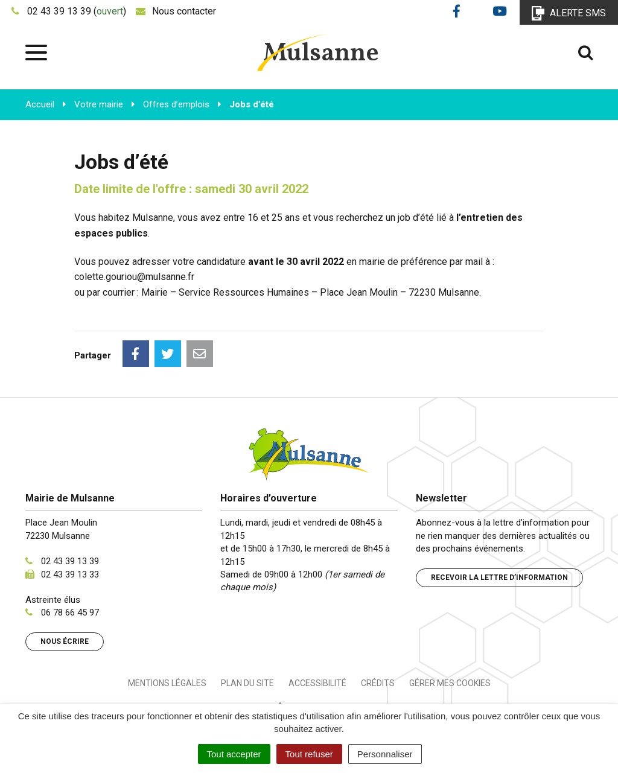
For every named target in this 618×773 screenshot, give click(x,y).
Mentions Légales (167, 683)
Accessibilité (317, 683)
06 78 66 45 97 (70, 612)
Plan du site (247, 683)
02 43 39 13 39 (70, 561)
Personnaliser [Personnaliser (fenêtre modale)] (385, 754)
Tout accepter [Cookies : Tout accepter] (234, 754)
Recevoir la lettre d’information (499, 577)
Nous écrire (64, 641)
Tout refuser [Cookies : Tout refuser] (309, 754)
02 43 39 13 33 (70, 574)
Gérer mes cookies (450, 683)
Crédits (378, 683)
